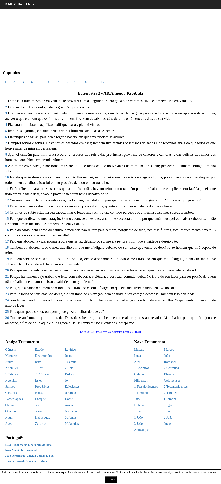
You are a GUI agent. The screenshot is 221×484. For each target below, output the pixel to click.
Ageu (8, 423)
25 (7, 311)
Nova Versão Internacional (21, 450)
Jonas (38, 411)
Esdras (69, 374)
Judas (167, 423)
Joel (37, 405)
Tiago (168, 405)
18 (7, 247)
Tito (137, 399)
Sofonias (71, 417)
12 (103, 82)
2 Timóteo (171, 393)
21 (7, 276)
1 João (138, 417)
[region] (110, 37)
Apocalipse (141, 430)
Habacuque (42, 417)
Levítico (70, 349)
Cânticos (11, 393)
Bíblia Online (14, 4)
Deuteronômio (44, 355)
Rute (38, 362)
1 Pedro (139, 411)
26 (7, 318)
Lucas (138, 355)
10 (85, 82)
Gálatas (139, 374)
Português (14, 437)
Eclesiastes (72, 386)
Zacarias (40, 423)
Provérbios (42, 386)
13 (7, 206)
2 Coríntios (171, 368)
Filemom (170, 399)
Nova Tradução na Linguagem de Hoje (28, 444)
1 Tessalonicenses (146, 386)
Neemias (11, 380)
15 (7, 218)
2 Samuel (11, 368)
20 (7, 270)
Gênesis (10, 349)
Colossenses (172, 380)
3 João (138, 423)
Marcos (169, 349)
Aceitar (111, 479)
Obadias (10, 411)
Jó (66, 380)
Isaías (39, 393)
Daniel (69, 399)
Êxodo (39, 349)
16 (7, 230)
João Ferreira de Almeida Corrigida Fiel (29, 455)
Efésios (169, 374)
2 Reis (69, 368)
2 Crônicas (42, 374)
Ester (38, 380)
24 (7, 300)
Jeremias (70, 393)
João (167, 355)
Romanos (170, 362)
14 (7, 212)
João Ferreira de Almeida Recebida (26, 461)
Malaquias (72, 423)
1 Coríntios (141, 368)
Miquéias (71, 411)
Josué (68, 355)
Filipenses (141, 380)
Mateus (139, 349)
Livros (30, 4)
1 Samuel (71, 362)
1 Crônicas (12, 374)
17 (7, 241)
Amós (69, 405)
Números (11, 355)
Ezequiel (41, 399)
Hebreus (139, 405)
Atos (137, 362)
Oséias (9, 405)
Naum (9, 417)
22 (7, 288)
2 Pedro (169, 411)
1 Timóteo (141, 393)
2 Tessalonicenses (176, 386)
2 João (168, 417)
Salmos (10, 386)
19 (7, 259)
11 (94, 82)
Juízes (9, 362)
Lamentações (14, 399)
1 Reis (39, 368)
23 (7, 294)
